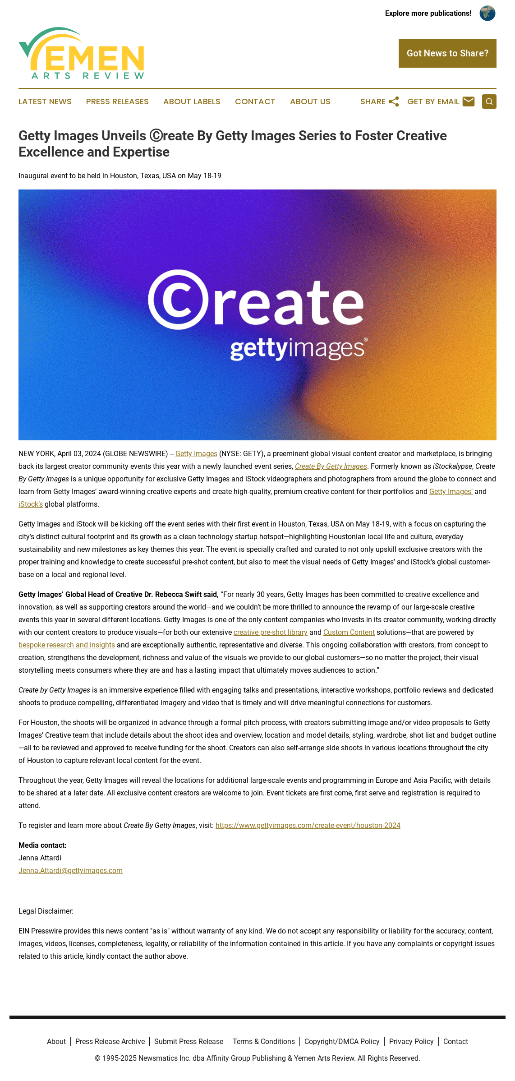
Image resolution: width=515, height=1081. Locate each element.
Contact (255, 101)
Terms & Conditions (264, 1041)
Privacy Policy (411, 1041)
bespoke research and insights (66, 645)
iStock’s (30, 504)
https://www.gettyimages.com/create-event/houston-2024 (308, 825)
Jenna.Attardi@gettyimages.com (70, 870)
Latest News (45, 101)
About (56, 1041)
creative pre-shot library (271, 632)
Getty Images (196, 453)
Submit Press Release (188, 1041)
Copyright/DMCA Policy (342, 1041)
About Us (310, 101)
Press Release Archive (110, 1041)
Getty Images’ (451, 491)
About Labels (192, 101)
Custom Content (349, 632)
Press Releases (117, 101)
